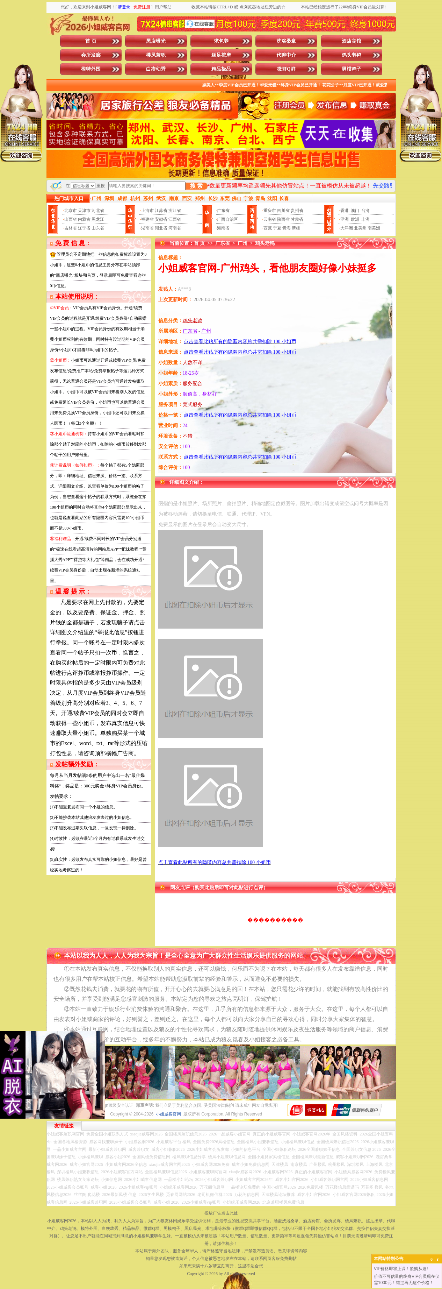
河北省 (98, 210)
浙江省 (174, 210)
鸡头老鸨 (351, 55)
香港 (344, 210)
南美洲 (374, 228)
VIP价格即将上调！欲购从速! (401, 1268)
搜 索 (196, 186)
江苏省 (161, 210)
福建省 (147, 219)
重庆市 (269, 210)
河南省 (174, 228)
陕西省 (283, 219)
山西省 (70, 219)
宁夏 (277, 228)
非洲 (365, 219)
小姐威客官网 (168, 1114)
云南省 (269, 219)
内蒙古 (84, 219)
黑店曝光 (156, 41)
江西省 (174, 219)
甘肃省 (297, 219)
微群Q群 (286, 69)
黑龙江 (98, 219)
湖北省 (161, 228)
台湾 (365, 210)
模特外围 (91, 69)
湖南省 (147, 228)
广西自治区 (227, 219)
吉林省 (70, 228)
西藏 (267, 228)
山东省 (98, 228)
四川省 (283, 210)
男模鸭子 (351, 69)
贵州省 (297, 210)
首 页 (90, 41)
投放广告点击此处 (221, 1213)
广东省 (223, 210)
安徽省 (161, 219)
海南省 (223, 228)
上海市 (147, 210)
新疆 (296, 228)
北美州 (360, 228)
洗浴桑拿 (286, 41)
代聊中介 (286, 55)
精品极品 (221, 69)
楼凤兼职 (156, 55)
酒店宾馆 (351, 41)
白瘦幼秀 (156, 69)
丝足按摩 (221, 55)
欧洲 (355, 219)
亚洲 (344, 219)
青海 (286, 228)
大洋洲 (346, 228)
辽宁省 (84, 228)
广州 (242, 243)
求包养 (221, 41)
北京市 (70, 210)
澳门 (355, 210)
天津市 (84, 210)
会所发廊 (91, 55)
